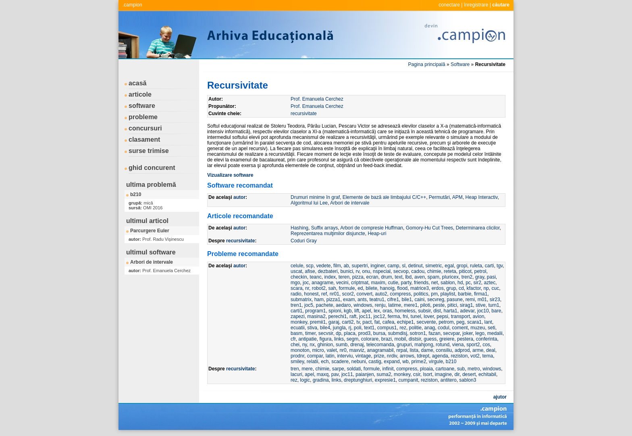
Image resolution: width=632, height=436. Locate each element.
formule (347, 288)
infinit (387, 369)
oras (387, 311)
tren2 (467, 277)
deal (490, 350)
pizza (358, 277)
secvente (426, 322)
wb (405, 361)
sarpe (338, 369)
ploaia (426, 369)
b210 (135, 194)
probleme (143, 117)
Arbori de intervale (151, 262)
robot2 (319, 288)
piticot (465, 271)
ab (346, 266)
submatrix (301, 299)
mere (306, 369)
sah (332, 288)
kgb (347, 311)
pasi (491, 277)
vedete (323, 266)
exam (349, 299)
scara (296, 288)
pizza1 (333, 299)
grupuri (404, 344)
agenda (440, 356)
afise (310, 271)
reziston (459, 356)
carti (489, 266)
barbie (464, 294)
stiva (312, 328)
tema (487, 356)
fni (405, 316)
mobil (400, 339)
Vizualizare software (230, 175)
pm (434, 294)
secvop (401, 271)
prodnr (297, 356)
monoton (300, 350)
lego (479, 333)
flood (402, 288)
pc (468, 282)
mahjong (423, 344)
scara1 (474, 322)
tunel (416, 316)
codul (443, 328)
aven (419, 277)
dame (427, 350)
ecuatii (298, 328)
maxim (378, 282)
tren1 (296, 305)
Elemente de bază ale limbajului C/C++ (384, 197)
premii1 (318, 322)
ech (324, 361)
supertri (359, 266)
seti (491, 328)
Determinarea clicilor (478, 228)
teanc (315, 277)
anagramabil (380, 350)
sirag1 (466, 305)
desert (469, 374)
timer (310, 333)
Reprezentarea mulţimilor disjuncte (328, 233)
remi (470, 299)
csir (416, 374)
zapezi (298, 316)
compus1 (387, 328)
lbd (408, 277)
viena (458, 344)
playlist (448, 294)
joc (306, 282)
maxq (322, 374)
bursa (379, 333)
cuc (495, 288)
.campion (132, 5)
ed (360, 288)
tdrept (423, 356)
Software (460, 64)
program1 (315, 311)
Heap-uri (377, 233)
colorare (369, 339)
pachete (324, 305)
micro (318, 350)
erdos (438, 288)
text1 (369, 328)
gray (479, 277)
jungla (339, 328)
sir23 (495, 299)
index (330, 277)
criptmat (359, 282)
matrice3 (419, 288)
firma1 (480, 294)
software (142, 105)
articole (140, 94)
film (337, 266)
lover (429, 316)
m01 (482, 299)
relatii (312, 361)
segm (352, 339)
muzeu (477, 328)
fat (377, 322)
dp (338, 333)
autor (239, 197)
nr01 (334, 294)
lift (356, 311)
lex (377, 311)
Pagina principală (426, 64)
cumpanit (408, 380)
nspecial (382, 271)
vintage (363, 356)
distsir (415, 339)
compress (400, 294)
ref (324, 294)
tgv (500, 266)
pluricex (450, 277)
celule (297, 266)
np (486, 288)
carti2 (347, 322)
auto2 (381, 294)
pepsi (442, 316)
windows (362, 305)
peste (439, 305)
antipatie (307, 339)
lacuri (296, 374)
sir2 (477, 282)
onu (366, 271)
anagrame (322, 282)
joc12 (379, 316)
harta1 (450, 311)
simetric (433, 266)
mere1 (411, 305)
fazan (434, 333)
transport (460, 316)
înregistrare (476, 5)
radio (296, 294)
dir (457, 374)
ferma (394, 316)
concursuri (145, 128)
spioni (334, 311)
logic (305, 380)
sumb (341, 344)
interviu (345, 356)
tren (295, 369)
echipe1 (405, 322)
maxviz (356, 350)
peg (460, 322)
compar (315, 356)
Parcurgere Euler (149, 230)
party (406, 282)
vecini (342, 282)
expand (391, 361)
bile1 (406, 299)
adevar (467, 311)
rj (349, 328)
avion (478, 316)
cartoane (445, 369)
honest (311, 294)
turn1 (493, 305)
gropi (462, 266)
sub (461, 369)
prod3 (364, 333)
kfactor (473, 288)
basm (296, 333)
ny (304, 344)
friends (421, 282)
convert (364, 294)
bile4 (325, 328)
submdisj (397, 333)
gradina (321, 380)
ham (319, 299)
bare (496, 311)
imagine (443, 374)
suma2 (383, 374)
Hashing (299, 228)
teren (344, 277)
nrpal (401, 350)
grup (451, 288)
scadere (340, 361)
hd (460, 282)
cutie (393, 282)
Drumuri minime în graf (315, 197)
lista (414, 350)
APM (457, 197)
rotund (442, 344)
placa (350, 333)
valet (331, 350)
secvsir (325, 333)
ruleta (476, 266)
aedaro (343, 305)
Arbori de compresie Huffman (371, 228)
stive (481, 305)
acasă (138, 83)
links (339, 339)
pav (335, 374)
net (434, 282)
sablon (448, 282)
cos (486, 344)
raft (352, 316)
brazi (386, 339)
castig (374, 361)
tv (358, 322)
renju (380, 305)
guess (430, 339)
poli (358, 328)
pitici (452, 305)
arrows (407, 356)
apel (366, 311)
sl (403, 266)
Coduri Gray (304, 241)
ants (362, 299)
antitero (449, 380)
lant (488, 322)
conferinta (486, 339)
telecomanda (380, 344)
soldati (354, 369)
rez (402, 328)
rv (357, 271)
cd (461, 288)
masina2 (316, 316)
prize (379, 356)
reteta (450, 271)
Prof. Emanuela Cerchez (317, 99)
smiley (297, 361)
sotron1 (418, 333)
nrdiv (392, 356)
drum (386, 277)
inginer (377, 266)
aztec (490, 282)
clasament (144, 139)
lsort (427, 374)
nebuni (358, 361)
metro (474, 369)
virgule (436, 361)
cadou (417, 271)
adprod (462, 350)
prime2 (418, 361)
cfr (293, 339)
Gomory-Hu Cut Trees (429, 228)
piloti (425, 305)
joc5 (308, 305)
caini (420, 299)
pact (367, 322)
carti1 (296, 311)
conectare (449, 5)
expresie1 (385, 380)
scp (310, 266)
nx (312, 344)
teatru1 (376, 299)
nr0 (342, 350)
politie (415, 328)
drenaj (357, 344)
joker (467, 333)
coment (460, 328)
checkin (299, 277)
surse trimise (149, 150)
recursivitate (304, 113)
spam (433, 277)
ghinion (325, 344)
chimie (434, 271)
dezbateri (327, 271)
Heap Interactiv (482, 197)
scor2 (347, 294)
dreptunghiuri (358, 380)
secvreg (435, 299)
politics (421, 294)
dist (437, 311)
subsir (424, 311)
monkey (299, 322)
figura (325, 339)
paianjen (365, 374)
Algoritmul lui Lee (309, 203)
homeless (405, 311)
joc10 (483, 311)
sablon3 (467, 380)
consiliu (444, 350)
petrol (480, 271)
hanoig (387, 288)
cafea (388, 322)
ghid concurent (152, 167)
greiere (446, 339)
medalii (495, 333)
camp (393, 266)
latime (394, 305)
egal (449, 266)
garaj (333, 322)
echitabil (487, 374)
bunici (346, 271)
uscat (296, 271)
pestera (465, 339)
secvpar (451, 333)
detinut (415, 266)
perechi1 (337, 316)
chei (295, 344)
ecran (372, 277)
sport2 (473, 344)
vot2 (475, 356)
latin (330, 356)
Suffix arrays (324, 228)
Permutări (439, 197)
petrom (446, 322)
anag (429, 328)
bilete (371, 288)
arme (477, 350)
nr (307, 288)
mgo (295, 282)
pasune (455, 299)
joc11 (365, 316)
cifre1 (393, 299)
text (398, 277)
